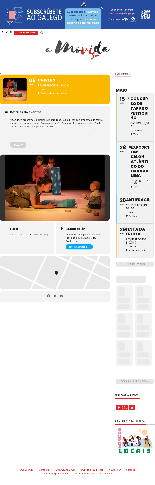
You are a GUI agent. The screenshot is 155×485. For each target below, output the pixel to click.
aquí (93, 136)
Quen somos (26, 469)
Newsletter (115, 469)
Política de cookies (84, 473)
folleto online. (18, 139)
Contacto (44, 469)
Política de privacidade (56, 473)
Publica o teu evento (92, 469)
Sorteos (130, 469)
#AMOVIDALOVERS (65, 469)
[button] (41, 32)
